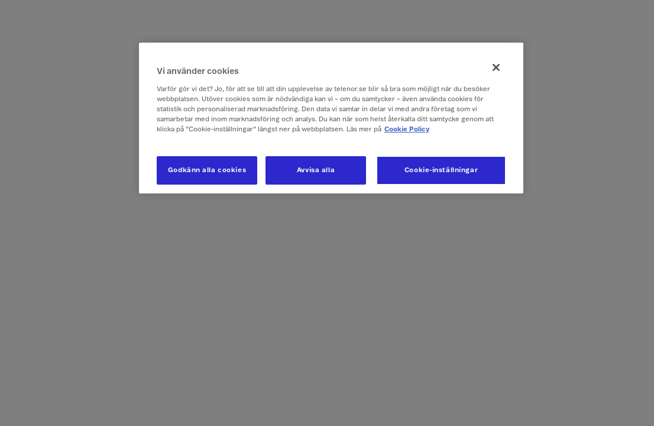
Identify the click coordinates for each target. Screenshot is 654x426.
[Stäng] (496, 67)
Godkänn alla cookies (207, 170)
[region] (331, 118)
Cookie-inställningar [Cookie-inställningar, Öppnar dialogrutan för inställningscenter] (441, 170)
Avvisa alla (316, 170)
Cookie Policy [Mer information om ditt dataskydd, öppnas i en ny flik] (406, 129)
